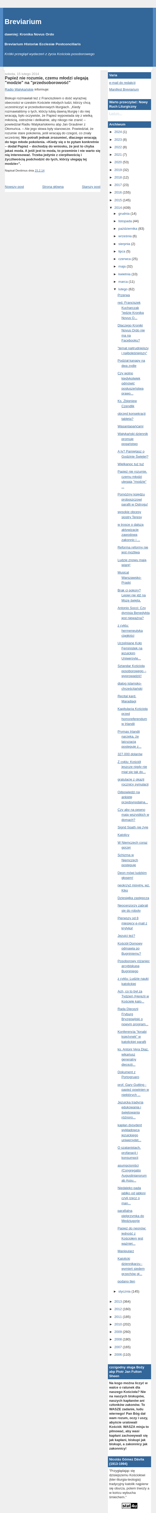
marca (123, 282)
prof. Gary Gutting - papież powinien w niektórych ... (133, 1090)
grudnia (124, 214)
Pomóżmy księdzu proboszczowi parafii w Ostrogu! (132, 499)
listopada (125, 221)
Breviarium (23, 22)
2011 (118, 1317)
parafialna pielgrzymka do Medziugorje (130, 1216)
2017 (118, 185)
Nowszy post (14, 187)
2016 (118, 192)
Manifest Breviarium (124, 89)
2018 (118, 177)
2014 (118, 208)
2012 (118, 1309)
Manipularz (125, 1251)
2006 (118, 1354)
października (128, 229)
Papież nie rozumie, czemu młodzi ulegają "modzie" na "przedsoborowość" (46, 80)
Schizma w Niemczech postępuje (127, 860)
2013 (118, 1301)
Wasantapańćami (130, 426)
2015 (118, 200)
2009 (118, 1332)
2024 (118, 132)
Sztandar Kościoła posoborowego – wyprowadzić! (131, 671)
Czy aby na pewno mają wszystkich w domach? (133, 815)
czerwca (125, 259)
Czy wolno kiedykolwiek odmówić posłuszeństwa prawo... (130, 383)
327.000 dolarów (129, 754)
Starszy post (91, 187)
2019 (118, 170)
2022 (118, 147)
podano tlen (126, 1281)
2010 (118, 1324)
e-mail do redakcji (122, 83)
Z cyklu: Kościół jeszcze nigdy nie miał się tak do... (132, 767)
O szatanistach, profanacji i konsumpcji (129, 1153)
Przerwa (123, 295)
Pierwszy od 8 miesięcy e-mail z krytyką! (132, 923)
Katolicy (123, 835)
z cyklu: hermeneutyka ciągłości (130, 630)
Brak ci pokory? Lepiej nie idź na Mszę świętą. (131, 595)
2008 (118, 1339)
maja (122, 266)
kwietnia (125, 274)
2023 (118, 140)
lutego (123, 289)
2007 (118, 1347)
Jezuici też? (126, 936)
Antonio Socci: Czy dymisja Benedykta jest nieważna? (133, 613)
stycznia (125, 1291)
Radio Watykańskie (19, 89)
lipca (122, 251)
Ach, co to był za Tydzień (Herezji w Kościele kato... (133, 996)
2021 (118, 155)
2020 (118, 162)
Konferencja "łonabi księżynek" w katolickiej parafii (131, 1037)
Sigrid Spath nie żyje (132, 827)
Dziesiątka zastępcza (133, 898)
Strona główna (53, 187)
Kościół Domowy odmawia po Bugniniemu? (129, 948)
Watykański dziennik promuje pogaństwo (132, 439)
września (125, 236)
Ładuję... (115, 113)
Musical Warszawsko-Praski (129, 577)
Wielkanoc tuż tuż (130, 464)
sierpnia (124, 244)
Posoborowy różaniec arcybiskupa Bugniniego (133, 966)
